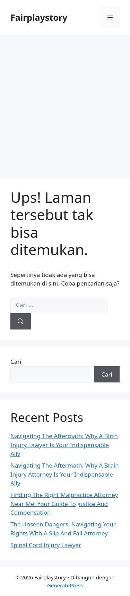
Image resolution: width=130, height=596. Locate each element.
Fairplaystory (38, 17)
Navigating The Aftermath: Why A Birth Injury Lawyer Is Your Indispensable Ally (64, 445)
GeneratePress (65, 585)
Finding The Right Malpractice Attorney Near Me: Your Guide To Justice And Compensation (64, 503)
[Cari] (20, 321)
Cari (15, 361)
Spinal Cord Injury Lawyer (45, 545)
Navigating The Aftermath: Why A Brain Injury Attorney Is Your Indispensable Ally (64, 474)
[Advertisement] (65, 103)
